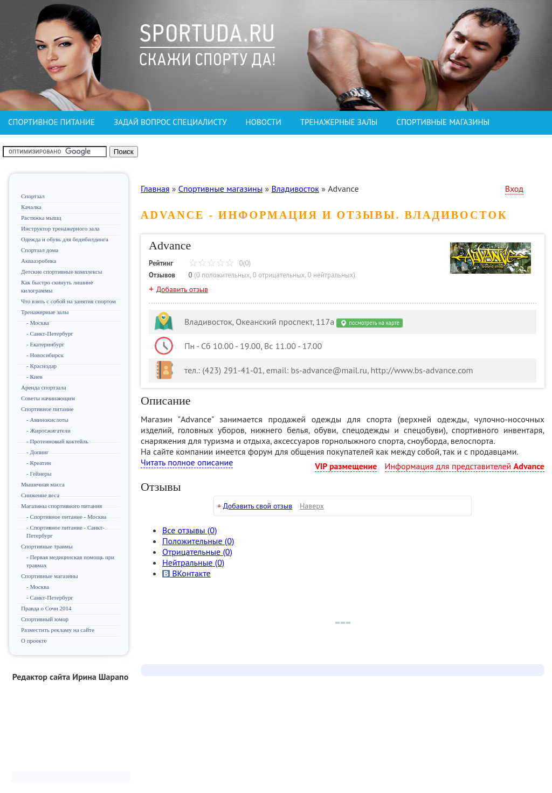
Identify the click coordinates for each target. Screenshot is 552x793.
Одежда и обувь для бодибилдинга (64, 239)
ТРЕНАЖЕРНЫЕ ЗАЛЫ (338, 122)
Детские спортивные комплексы (61, 271)
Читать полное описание (187, 462)
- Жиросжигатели (48, 430)
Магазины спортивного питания (61, 506)
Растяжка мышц (41, 217)
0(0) (220, 263)
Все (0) (189, 530)
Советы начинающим (48, 398)
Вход (514, 188)
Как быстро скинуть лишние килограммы (57, 286)
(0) (198, 540)
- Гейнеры (38, 473)
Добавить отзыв (182, 289)
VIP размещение (346, 466)
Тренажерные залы (44, 312)
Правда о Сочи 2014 (46, 608)
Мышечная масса (43, 484)
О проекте (34, 640)
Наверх (312, 506)
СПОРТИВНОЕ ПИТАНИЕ (51, 122)
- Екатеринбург (45, 344)
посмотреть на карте (369, 323)
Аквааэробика (38, 261)
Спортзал (33, 196)
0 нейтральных (330, 275)
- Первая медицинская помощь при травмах (70, 561)
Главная (155, 188)
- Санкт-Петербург (49, 333)
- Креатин (38, 463)
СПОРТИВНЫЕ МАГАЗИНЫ (442, 122)
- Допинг (37, 452)
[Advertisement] (70, 731)
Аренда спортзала (43, 387)
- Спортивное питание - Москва (66, 516)
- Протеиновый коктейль (57, 441)
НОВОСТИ (263, 122)
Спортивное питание (47, 409)
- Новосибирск (45, 355)
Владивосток (295, 188)
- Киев (34, 376)
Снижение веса (40, 495)
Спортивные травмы (47, 546)
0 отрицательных (279, 275)
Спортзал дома (39, 250)
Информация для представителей (464, 466)
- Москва (37, 322)
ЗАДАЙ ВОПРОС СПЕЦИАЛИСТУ (170, 122)
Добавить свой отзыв (257, 506)
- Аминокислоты (47, 419)
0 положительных (223, 275)
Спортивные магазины (49, 576)
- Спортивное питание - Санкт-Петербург (65, 531)
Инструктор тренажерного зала (60, 228)
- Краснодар (41, 366)
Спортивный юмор (44, 619)
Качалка (31, 207)
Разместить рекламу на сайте (57, 630)
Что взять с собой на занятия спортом (68, 301)
